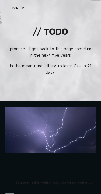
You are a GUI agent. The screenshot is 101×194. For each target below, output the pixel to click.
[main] (50, 31)
